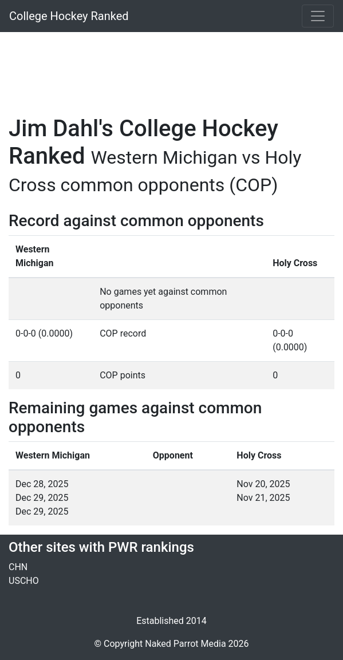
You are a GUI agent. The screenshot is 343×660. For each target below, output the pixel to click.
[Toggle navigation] (318, 16)
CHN (18, 567)
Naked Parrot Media (185, 643)
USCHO (24, 580)
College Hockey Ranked (69, 16)
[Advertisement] (171, 67)
